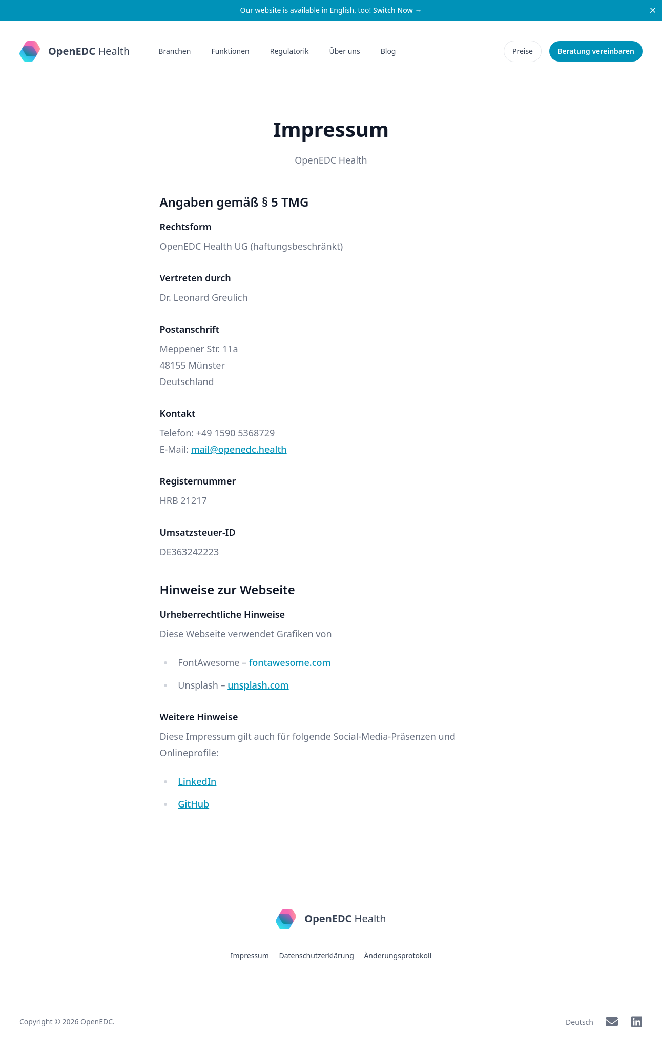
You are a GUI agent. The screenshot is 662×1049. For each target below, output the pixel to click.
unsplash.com (257, 685)
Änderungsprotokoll (397, 955)
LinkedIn (197, 781)
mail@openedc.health (238, 449)
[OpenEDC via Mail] (612, 1022)
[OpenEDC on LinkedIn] (636, 1022)
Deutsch (579, 1022)
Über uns (344, 51)
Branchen (174, 51)
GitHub (193, 804)
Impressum (250, 955)
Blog (388, 51)
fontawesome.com (290, 662)
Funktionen (230, 51)
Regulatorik (289, 51)
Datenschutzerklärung (316, 955)
